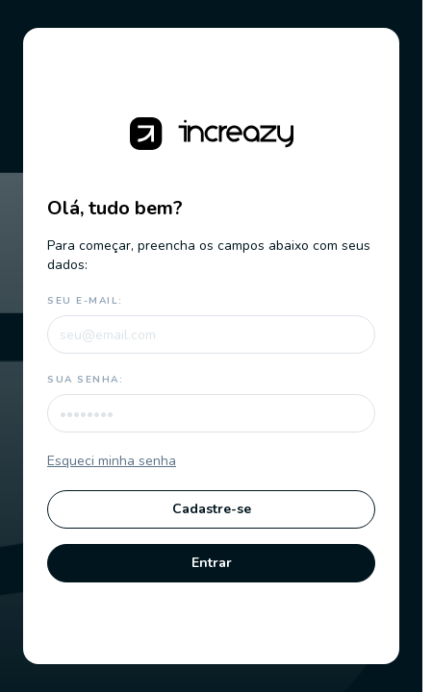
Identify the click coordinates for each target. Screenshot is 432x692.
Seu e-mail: (85, 301)
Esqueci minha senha (111, 461)
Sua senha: (85, 379)
